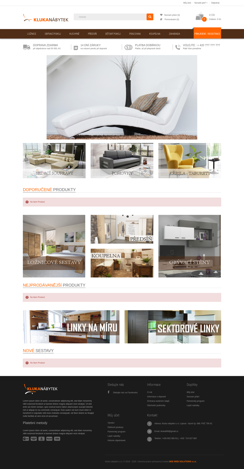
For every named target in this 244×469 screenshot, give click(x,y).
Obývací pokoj (53, 33)
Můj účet (190, 392)
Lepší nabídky (193, 405)
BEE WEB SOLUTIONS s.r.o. (183, 461)
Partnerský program (196, 401)
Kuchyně (74, 33)
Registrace (214, 33)
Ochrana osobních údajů (158, 401)
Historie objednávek (116, 440)
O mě (149, 392)
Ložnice (31, 33)
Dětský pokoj (113, 33)
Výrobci (111, 423)
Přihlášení (200, 33)
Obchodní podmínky (156, 405)
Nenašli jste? (201, 3)
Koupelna (154, 33)
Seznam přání (193, 396)
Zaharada (174, 33)
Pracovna (135, 33)
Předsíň (92, 33)
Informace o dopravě (156, 396)
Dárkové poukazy (115, 427)
